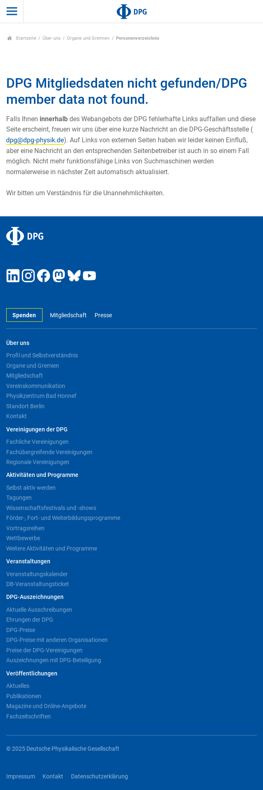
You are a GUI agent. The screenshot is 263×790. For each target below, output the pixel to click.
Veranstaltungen (28, 561)
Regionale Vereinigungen (37, 462)
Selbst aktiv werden (31, 487)
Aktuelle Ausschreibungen (39, 609)
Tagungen (19, 497)
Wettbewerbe (23, 538)
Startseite (21, 38)
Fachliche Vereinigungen (37, 441)
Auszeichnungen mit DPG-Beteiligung (53, 660)
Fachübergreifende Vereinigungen (49, 452)
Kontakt (16, 416)
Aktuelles (17, 685)
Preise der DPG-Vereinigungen (44, 650)
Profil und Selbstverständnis (42, 355)
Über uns (52, 38)
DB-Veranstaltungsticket (37, 584)
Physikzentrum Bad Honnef (41, 396)
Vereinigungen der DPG (37, 429)
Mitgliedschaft (68, 315)
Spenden (24, 315)
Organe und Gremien (88, 38)
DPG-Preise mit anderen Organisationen (57, 640)
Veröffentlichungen (31, 673)
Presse (103, 315)
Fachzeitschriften (28, 716)
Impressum (20, 776)
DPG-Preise (20, 630)
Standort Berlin (25, 406)
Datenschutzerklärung (99, 776)
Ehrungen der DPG (29, 619)
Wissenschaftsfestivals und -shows (51, 508)
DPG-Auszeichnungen (35, 597)
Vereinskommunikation (35, 386)
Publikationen (23, 696)
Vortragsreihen (25, 528)
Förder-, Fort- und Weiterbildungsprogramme (63, 518)
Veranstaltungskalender (37, 574)
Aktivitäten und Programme (42, 475)
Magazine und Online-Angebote (46, 706)
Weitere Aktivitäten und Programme (51, 548)
